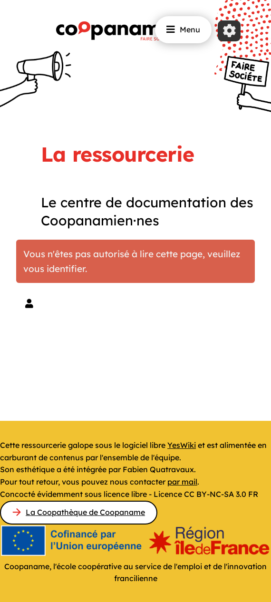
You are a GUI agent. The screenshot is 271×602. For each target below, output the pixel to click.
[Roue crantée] (229, 30)
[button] (29, 303)
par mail (182, 481)
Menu (183, 29)
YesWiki (181, 445)
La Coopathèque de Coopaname (85, 512)
